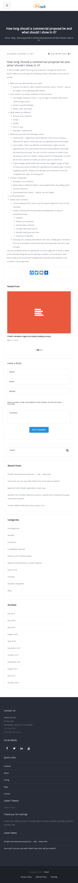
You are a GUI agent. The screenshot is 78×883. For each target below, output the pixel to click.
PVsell (46, 872)
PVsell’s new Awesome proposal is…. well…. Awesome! (29, 474)
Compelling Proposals (16, 549)
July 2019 (11, 613)
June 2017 (11, 676)
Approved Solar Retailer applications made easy (27, 488)
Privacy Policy (26, 877)
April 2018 (12, 641)
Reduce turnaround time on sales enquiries (25, 563)
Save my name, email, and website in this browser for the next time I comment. (34, 403)
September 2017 (14, 662)
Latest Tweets (9, 807)
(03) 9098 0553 (10, 728)
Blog (52, 54)
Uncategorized (13, 528)
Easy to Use (12, 570)
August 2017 (13, 669)
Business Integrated (16, 583)
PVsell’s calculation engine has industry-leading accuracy (29, 336)
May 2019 (11, 627)
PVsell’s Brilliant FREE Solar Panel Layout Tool (26, 505)
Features (7, 766)
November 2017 (14, 648)
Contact (7, 794)
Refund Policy (41, 877)
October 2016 (13, 682)
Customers (12, 542)
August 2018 (13, 634)
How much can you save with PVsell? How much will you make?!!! (33, 481)
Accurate (11, 577)
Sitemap (54, 877)
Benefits (11, 535)
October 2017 (13, 655)
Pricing (6, 780)
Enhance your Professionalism (20, 556)
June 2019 (11, 620)
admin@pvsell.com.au (12, 732)
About (6, 773)
